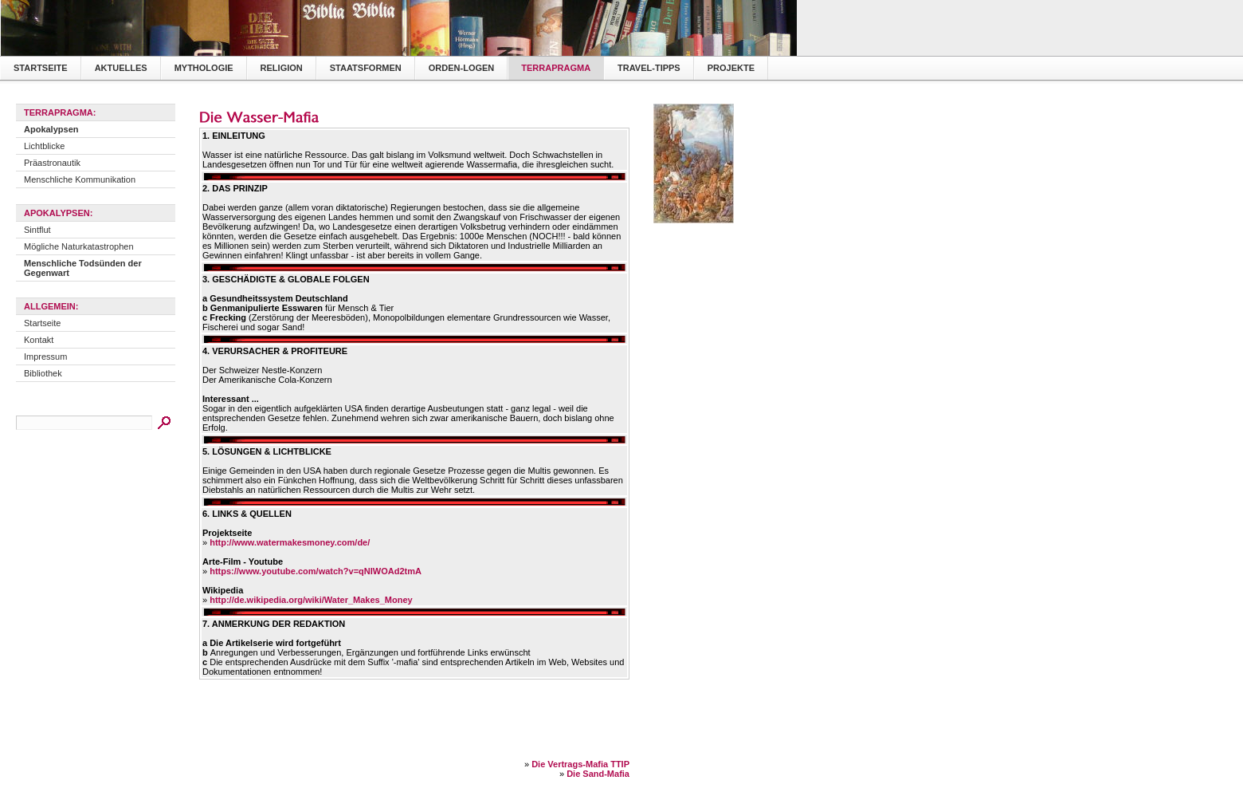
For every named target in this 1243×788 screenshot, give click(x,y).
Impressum (45, 356)
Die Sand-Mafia (598, 773)
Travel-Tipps (649, 68)
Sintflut (37, 229)
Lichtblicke (44, 146)
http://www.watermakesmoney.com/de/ (290, 542)
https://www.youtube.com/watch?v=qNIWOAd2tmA (316, 571)
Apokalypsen (51, 129)
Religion (282, 68)
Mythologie (203, 68)
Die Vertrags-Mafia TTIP (580, 764)
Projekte (731, 68)
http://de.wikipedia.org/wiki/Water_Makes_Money (311, 600)
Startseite (41, 68)
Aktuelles (121, 68)
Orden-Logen (462, 68)
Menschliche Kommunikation (79, 179)
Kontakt (38, 340)
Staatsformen (366, 68)
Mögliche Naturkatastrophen (79, 246)
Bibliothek (43, 373)
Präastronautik (52, 162)
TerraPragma (555, 68)
